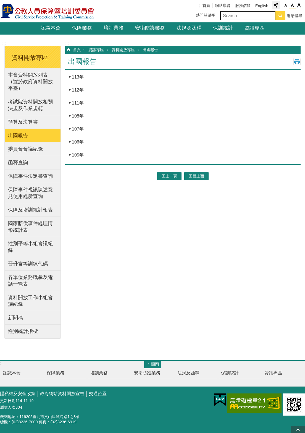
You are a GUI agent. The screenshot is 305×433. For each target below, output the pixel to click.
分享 (276, 5)
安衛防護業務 (150, 28)
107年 (78, 129)
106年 (78, 142)
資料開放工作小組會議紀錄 (30, 301)
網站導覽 (222, 5)
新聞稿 (15, 317)
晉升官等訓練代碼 (28, 264)
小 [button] (285, 5)
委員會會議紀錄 (25, 149)
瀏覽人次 (7, 407)
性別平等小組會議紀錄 (30, 247)
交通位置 (98, 393)
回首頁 (204, 5)
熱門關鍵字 (205, 15)
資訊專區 (254, 28)
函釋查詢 (18, 162)
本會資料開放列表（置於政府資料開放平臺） (30, 81)
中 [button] (292, 5)
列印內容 (297, 61)
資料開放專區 (123, 50)
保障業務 (82, 28)
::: (4, 43)
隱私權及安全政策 (17, 393)
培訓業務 (113, 28)
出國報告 (18, 135)
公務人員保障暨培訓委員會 (48, 11)
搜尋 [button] (280, 15)
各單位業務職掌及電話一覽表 (30, 281)
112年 (78, 90)
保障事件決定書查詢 (30, 176)
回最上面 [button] (196, 176)
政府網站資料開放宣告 (62, 393)
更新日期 (7, 400)
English (261, 6)
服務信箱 (243, 5)
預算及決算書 (23, 122)
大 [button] (299, 5)
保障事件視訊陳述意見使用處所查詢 (30, 193)
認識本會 (51, 28)
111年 (78, 103)
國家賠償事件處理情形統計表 (30, 227)
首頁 (77, 50)
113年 (78, 77)
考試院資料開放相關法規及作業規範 (30, 105)
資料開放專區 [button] (30, 57)
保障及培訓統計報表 (30, 210)
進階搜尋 (294, 16)
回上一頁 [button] (169, 176)
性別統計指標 (23, 331)
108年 (78, 116)
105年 (78, 155)
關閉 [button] (155, 364)
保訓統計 (223, 28)
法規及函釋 (189, 28)
